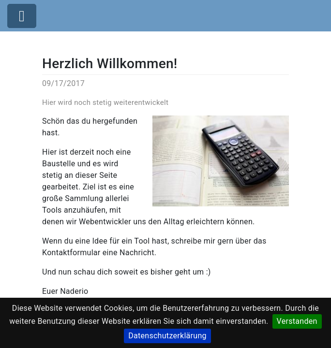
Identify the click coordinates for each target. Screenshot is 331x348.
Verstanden (297, 321)
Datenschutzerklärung (167, 335)
